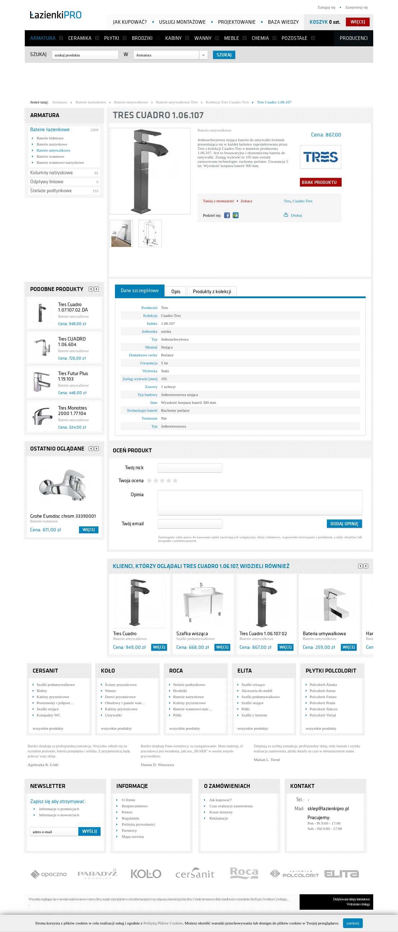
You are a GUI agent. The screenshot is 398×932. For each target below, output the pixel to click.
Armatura (43, 38)
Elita (244, 671)
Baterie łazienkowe (50, 129)
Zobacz (246, 201)
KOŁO (108, 671)
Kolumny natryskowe (51, 172)
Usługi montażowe (182, 22)
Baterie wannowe (50, 156)
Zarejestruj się (356, 7)
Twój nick (134, 467)
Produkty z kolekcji (212, 291)
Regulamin (130, 818)
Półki (177, 715)
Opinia (137, 494)
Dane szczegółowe (140, 290)
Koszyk (319, 22)
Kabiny (173, 38)
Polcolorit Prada (322, 703)
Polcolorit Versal (323, 715)
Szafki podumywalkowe (56, 684)
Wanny (203, 38)
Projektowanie (237, 22)
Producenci (354, 38)
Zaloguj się (326, 7)
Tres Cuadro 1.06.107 (158, 115)
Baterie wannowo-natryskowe (60, 162)
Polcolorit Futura (323, 697)
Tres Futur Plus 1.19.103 (73, 376)
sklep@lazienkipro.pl (328, 808)
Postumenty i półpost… (55, 703)
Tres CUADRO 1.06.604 (72, 341)
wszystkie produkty (48, 728)
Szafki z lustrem (254, 715)
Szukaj (38, 54)
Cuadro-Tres (303, 201)
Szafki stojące (48, 709)
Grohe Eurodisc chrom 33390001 (63, 516)
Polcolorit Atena (322, 690)
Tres (287, 201)
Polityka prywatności (138, 824)
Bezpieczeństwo (134, 806)
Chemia (260, 38)
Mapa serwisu (133, 836)
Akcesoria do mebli (256, 690)
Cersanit (45, 671)
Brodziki (142, 38)
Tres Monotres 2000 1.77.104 (72, 410)
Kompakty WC (49, 715)
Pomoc (127, 812)
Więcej (89, 529)
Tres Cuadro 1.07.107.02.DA (73, 307)
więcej (358, 21)
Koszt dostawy (221, 812)
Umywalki (113, 715)
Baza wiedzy (283, 22)
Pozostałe (294, 38)
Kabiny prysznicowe (53, 697)
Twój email (133, 523)
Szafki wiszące (253, 684)
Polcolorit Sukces (323, 709)
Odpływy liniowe (47, 181)
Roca (176, 671)
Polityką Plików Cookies (162, 923)
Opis (175, 291)
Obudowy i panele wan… (125, 703)
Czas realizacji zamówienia (231, 806)
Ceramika (80, 38)
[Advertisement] (199, 79)
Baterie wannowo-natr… (192, 709)
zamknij (353, 923)
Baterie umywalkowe (53, 150)
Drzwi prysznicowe (120, 697)
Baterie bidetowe (50, 138)
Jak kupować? (130, 22)
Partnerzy (129, 830)
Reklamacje (218, 818)
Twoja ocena (131, 480)
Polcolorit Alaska (323, 684)
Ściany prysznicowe (120, 684)
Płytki (111, 38)
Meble (231, 38)
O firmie (128, 800)
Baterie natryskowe (52, 144)
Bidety (42, 690)
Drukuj (296, 215)
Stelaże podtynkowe (51, 190)
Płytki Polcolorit (331, 671)
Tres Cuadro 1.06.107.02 (263, 633)
